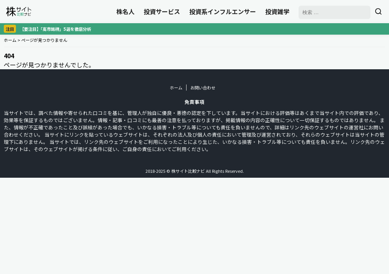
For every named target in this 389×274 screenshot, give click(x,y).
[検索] (378, 11)
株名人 (125, 11)
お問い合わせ (202, 87)
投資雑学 (277, 11)
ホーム (10, 40)
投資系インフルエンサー (222, 11)
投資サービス (162, 11)
